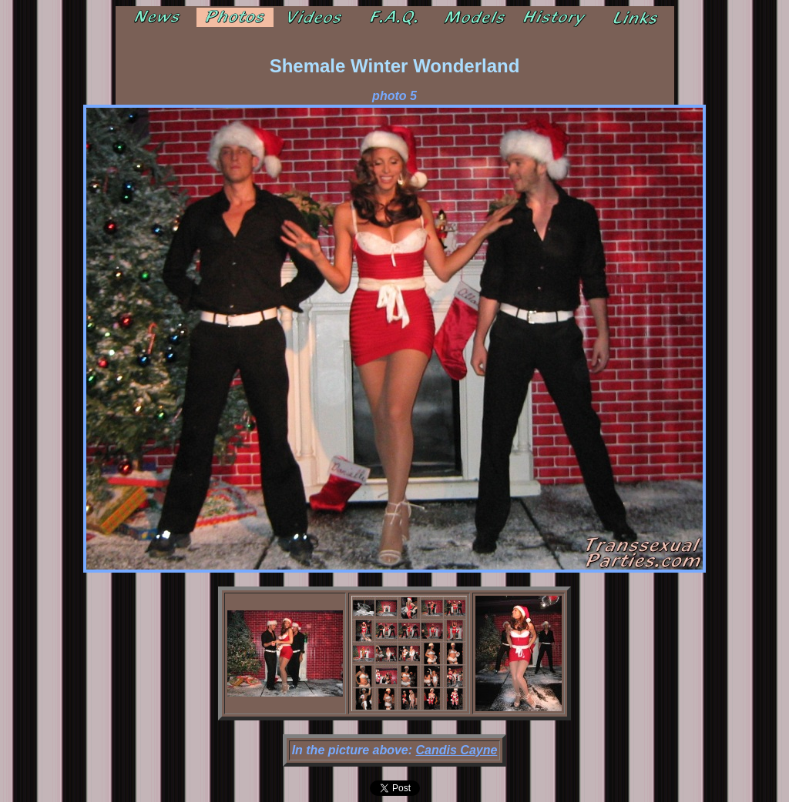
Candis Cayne (457, 750)
